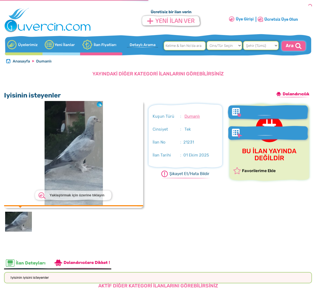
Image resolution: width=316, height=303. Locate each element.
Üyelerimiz (28, 45)
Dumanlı (44, 61)
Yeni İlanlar (65, 45)
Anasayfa (21, 61)
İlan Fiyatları (105, 45)
